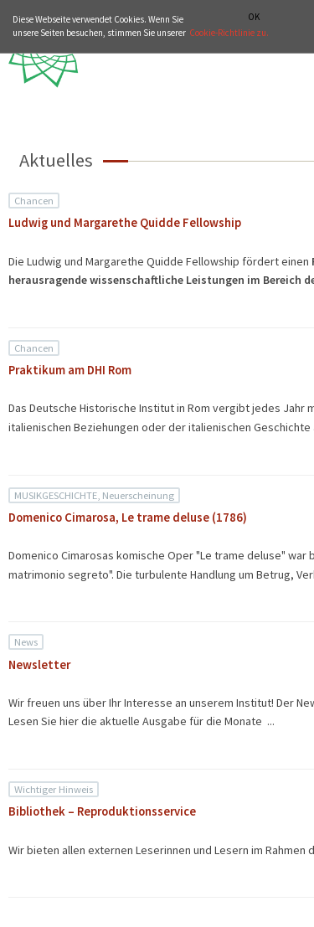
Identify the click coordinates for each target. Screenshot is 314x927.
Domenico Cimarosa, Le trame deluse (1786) (127, 517)
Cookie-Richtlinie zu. (229, 33)
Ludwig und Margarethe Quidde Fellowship (124, 222)
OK (254, 17)
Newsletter (39, 664)
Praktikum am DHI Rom (69, 370)
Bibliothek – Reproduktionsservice (102, 811)
